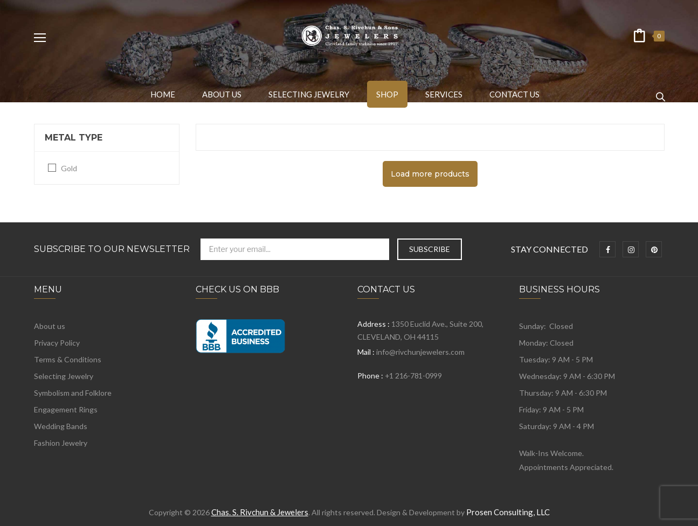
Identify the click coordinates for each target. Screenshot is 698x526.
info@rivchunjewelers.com (420, 351)
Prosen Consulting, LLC (508, 512)
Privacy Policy (57, 342)
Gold (69, 168)
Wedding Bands (60, 426)
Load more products (430, 174)
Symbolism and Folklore (73, 392)
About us (49, 326)
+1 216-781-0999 (413, 375)
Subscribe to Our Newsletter (112, 249)
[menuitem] (162, 94)
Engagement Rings (66, 409)
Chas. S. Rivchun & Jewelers (259, 512)
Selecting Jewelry (63, 376)
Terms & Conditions (67, 359)
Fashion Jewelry (60, 442)
